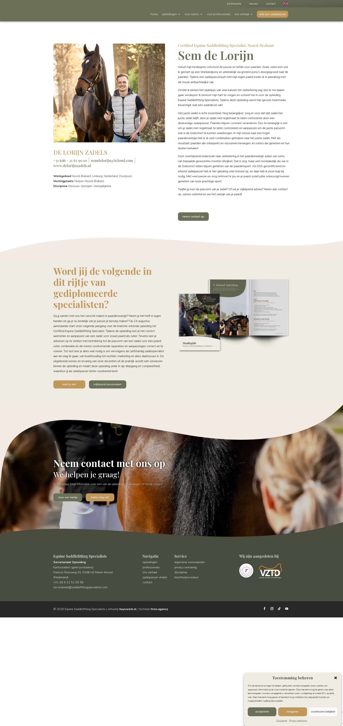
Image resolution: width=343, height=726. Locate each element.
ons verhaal (241, 14)
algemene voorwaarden (189, 563)
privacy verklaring (185, 568)
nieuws (253, 4)
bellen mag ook (102, 498)
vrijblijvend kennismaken (102, 385)
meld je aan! (65, 385)
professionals (151, 568)
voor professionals (218, 14)
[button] (335, 678)
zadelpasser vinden (155, 579)
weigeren (292, 711)
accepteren (262, 711)
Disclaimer (281, 720)
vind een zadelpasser (272, 14)
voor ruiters (191, 14)
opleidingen (169, 14)
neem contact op (193, 217)
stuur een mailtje (69, 498)
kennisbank (234, 4)
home (154, 14)
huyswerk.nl (128, 610)
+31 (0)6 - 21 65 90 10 (70, 160)
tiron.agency (159, 610)
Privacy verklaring (298, 720)
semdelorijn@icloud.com (112, 160)
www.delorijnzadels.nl (72, 165)
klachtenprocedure (186, 579)
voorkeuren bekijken (323, 711)
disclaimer (180, 574)
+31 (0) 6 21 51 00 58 (68, 584)
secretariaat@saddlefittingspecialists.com (80, 589)
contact (271, 4)
